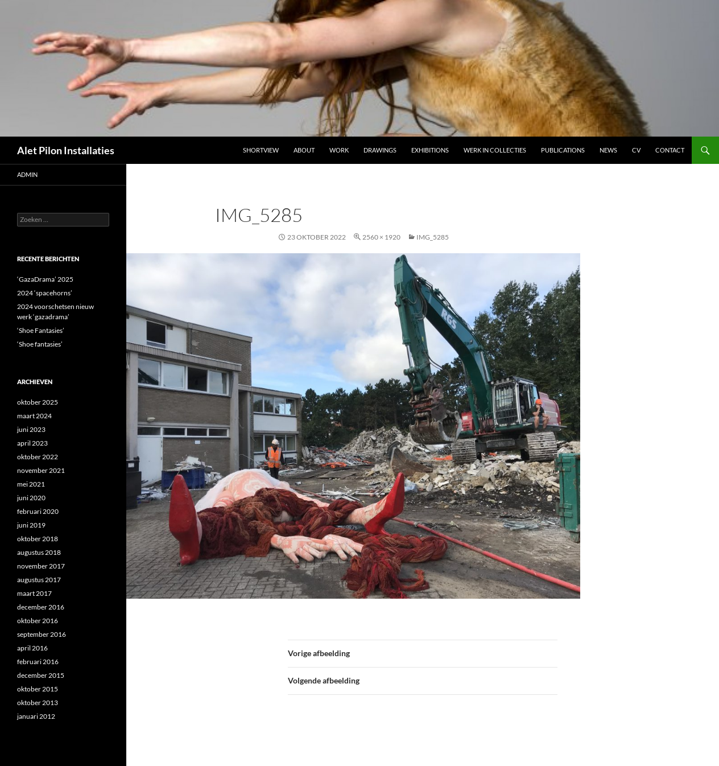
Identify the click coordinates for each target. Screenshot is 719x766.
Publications (563, 150)
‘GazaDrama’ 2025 (45, 279)
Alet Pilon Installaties (65, 150)
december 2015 (40, 675)
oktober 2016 (37, 620)
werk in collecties (495, 150)
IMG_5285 (432, 237)
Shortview (261, 150)
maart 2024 (34, 415)
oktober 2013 (37, 702)
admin (27, 174)
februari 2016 (38, 661)
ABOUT (304, 150)
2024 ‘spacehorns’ (44, 293)
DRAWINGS (379, 150)
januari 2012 (36, 716)
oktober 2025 (37, 402)
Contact (669, 150)
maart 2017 (34, 593)
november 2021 (41, 470)
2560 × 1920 (381, 237)
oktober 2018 (37, 538)
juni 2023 (31, 429)
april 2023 (32, 443)
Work (339, 150)
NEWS (608, 150)
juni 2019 (31, 525)
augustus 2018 (39, 552)
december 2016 (40, 607)
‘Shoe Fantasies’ (40, 330)
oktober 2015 (37, 689)
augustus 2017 (39, 579)
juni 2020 (31, 497)
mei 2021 (31, 484)
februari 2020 (38, 511)
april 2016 (32, 648)
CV (636, 150)
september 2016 (41, 634)
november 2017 (41, 566)
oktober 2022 (37, 456)
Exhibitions (430, 150)
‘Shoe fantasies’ (40, 344)
